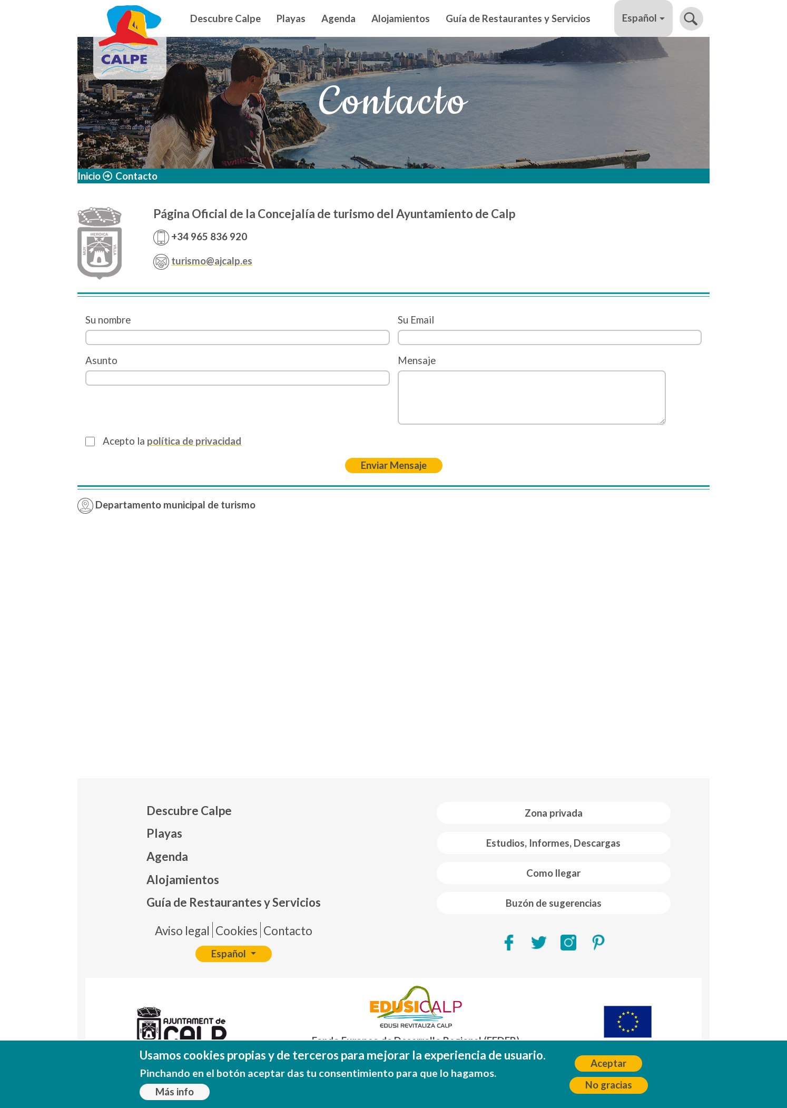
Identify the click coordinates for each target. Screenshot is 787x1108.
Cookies (236, 931)
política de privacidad (194, 441)
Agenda (338, 18)
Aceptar (608, 1063)
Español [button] (639, 18)
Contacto (287, 931)
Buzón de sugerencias (554, 903)
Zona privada (554, 813)
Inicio (89, 176)
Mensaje (417, 360)
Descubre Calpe (225, 18)
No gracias (608, 1085)
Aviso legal (182, 931)
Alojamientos (400, 18)
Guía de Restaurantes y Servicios (518, 18)
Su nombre (108, 320)
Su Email (416, 320)
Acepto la (172, 441)
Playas (291, 18)
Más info (174, 1091)
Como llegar (553, 873)
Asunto (101, 360)
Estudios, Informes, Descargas (553, 843)
